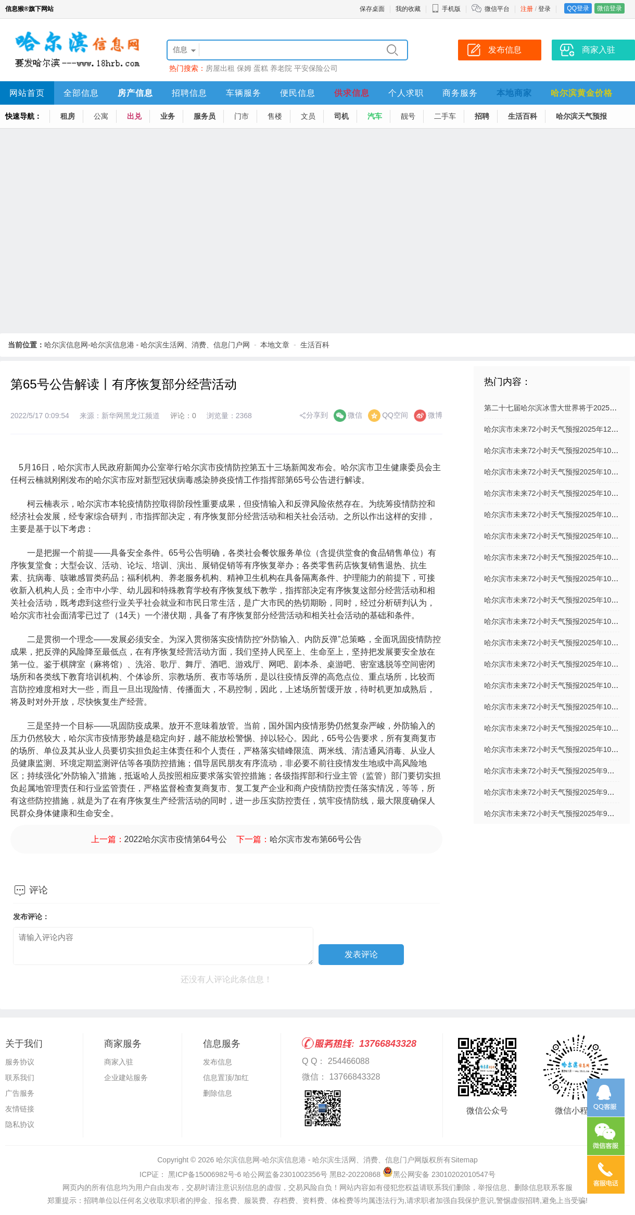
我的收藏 (408, 8)
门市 (241, 116)
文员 (308, 116)
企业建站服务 (126, 1077)
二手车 (445, 116)
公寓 (101, 116)
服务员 (204, 116)
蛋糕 (260, 68)
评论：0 (183, 415)
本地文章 (274, 345)
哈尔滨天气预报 (581, 116)
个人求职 (406, 93)
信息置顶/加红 (226, 1077)
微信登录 (609, 8)
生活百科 (522, 116)
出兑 (134, 116)
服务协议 (19, 1062)
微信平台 (497, 8)
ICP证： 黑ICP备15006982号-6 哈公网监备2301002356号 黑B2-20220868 (259, 1174)
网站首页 (27, 93)
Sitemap (464, 1160)
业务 (167, 116)
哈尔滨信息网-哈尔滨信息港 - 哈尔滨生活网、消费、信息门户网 (147, 345)
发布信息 (217, 1062)
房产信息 (135, 93)
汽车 (374, 116)
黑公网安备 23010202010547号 (439, 1174)
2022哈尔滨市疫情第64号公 (175, 839)
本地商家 (514, 93)
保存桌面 (372, 8)
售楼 (275, 116)
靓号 (408, 116)
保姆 (244, 68)
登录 (544, 8)
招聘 (482, 116)
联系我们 (19, 1077)
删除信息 (217, 1093)
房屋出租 (220, 68)
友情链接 (19, 1109)
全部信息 (81, 93)
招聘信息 (189, 93)
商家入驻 (118, 1062)
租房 (67, 116)
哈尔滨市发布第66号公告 (316, 839)
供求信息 (352, 93)
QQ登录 (578, 8)
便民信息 (297, 93)
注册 (526, 8)
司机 (341, 116)
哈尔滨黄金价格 (582, 93)
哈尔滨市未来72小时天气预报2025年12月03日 (559, 429)
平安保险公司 (316, 68)
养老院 (281, 68)
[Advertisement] (97, 231)
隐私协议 (19, 1124)
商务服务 (460, 93)
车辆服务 (243, 93)
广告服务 (19, 1093)
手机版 (446, 8)
